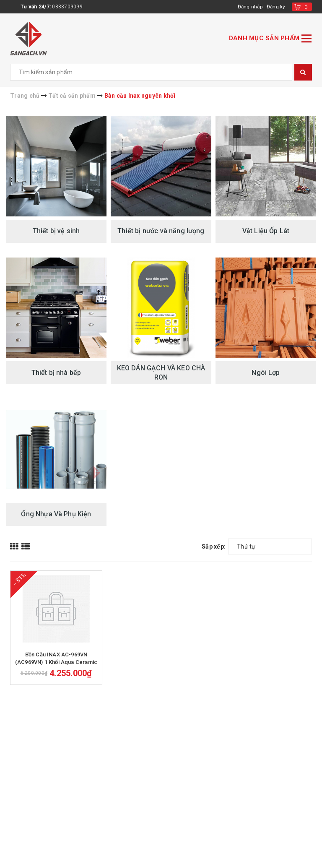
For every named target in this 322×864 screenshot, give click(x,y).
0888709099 (67, 7)
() (306, 7)
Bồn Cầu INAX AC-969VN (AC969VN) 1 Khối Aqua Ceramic (56, 666)
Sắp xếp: (214, 546)
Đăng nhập (249, 7)
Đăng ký (276, 7)
